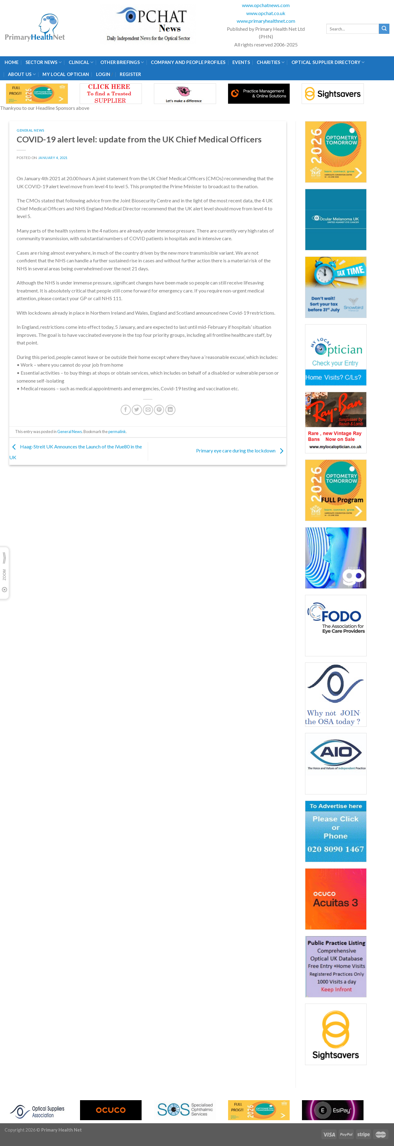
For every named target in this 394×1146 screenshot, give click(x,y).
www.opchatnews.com (266, 5)
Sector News (44, 62)
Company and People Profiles (188, 62)
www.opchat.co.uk (265, 13)
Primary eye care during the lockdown (241, 450)
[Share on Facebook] (126, 410)
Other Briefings (122, 62)
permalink (117, 431)
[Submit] (384, 29)
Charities (270, 62)
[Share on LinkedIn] (170, 410)
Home (11, 62)
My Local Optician (65, 74)
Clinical (81, 62)
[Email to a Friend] (148, 410)
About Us (22, 74)
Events (241, 62)
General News (31, 130)
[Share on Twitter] (137, 410)
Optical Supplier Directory (328, 62)
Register (130, 74)
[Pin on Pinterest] (159, 410)
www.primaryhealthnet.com (266, 21)
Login (103, 74)
